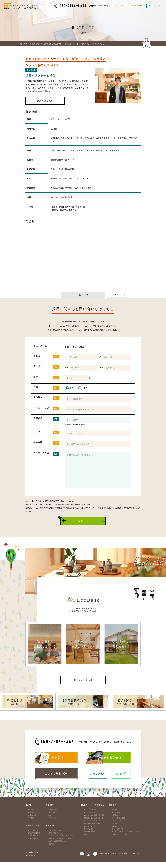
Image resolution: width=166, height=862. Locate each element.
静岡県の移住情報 (89, 832)
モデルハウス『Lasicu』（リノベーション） (61, 838)
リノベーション (53, 818)
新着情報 (114, 823)
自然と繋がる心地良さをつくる (93, 818)
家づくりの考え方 (89, 812)
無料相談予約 (32, 812)
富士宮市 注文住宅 (34, 833)
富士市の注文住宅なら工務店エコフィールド (121, 854)
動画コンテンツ (88, 834)
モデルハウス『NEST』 (55, 833)
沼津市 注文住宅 (33, 838)
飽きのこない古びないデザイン (93, 820)
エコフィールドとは (90, 810)
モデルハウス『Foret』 (55, 830)
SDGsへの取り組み (117, 829)
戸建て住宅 (51, 812)
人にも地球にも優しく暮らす (93, 823)
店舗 (49, 815)
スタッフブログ (116, 820)
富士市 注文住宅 (33, 830)
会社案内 (114, 810)
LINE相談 (31, 818)
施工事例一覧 (52, 810)
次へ (116, 294)
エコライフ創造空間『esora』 (57, 841)
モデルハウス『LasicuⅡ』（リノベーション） (62, 836)
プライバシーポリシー (75, 329)
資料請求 (31, 810)
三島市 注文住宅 (33, 836)
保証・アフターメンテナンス (93, 826)
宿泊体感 (51, 844)
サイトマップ (30, 855)
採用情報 (114, 826)
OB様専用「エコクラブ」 (119, 834)
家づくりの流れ (88, 829)
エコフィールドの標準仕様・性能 (94, 815)
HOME (28, 804)
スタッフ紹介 (116, 812)
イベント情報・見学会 (118, 818)
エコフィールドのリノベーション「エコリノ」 (126, 832)
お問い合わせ (32, 815)
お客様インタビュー (118, 815)
